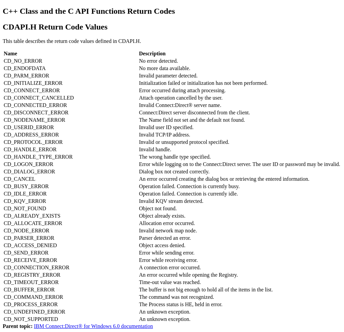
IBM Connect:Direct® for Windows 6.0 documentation (93, 326)
